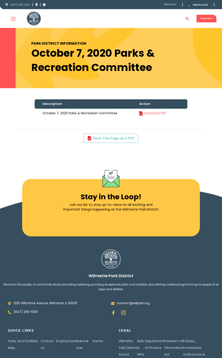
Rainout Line (201, 4)
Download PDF (155, 113)
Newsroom (169, 4)
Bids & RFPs (140, 348)
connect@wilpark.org (133, 303)
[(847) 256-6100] (7, 4)
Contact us (47, 344)
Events (98, 341)
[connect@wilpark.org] (112, 303)
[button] (182, 18)
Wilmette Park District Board (128, 348)
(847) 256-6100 (22, 4)
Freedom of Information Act (173, 348)
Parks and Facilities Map (23, 344)
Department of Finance (154, 344)
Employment (66, 341)
